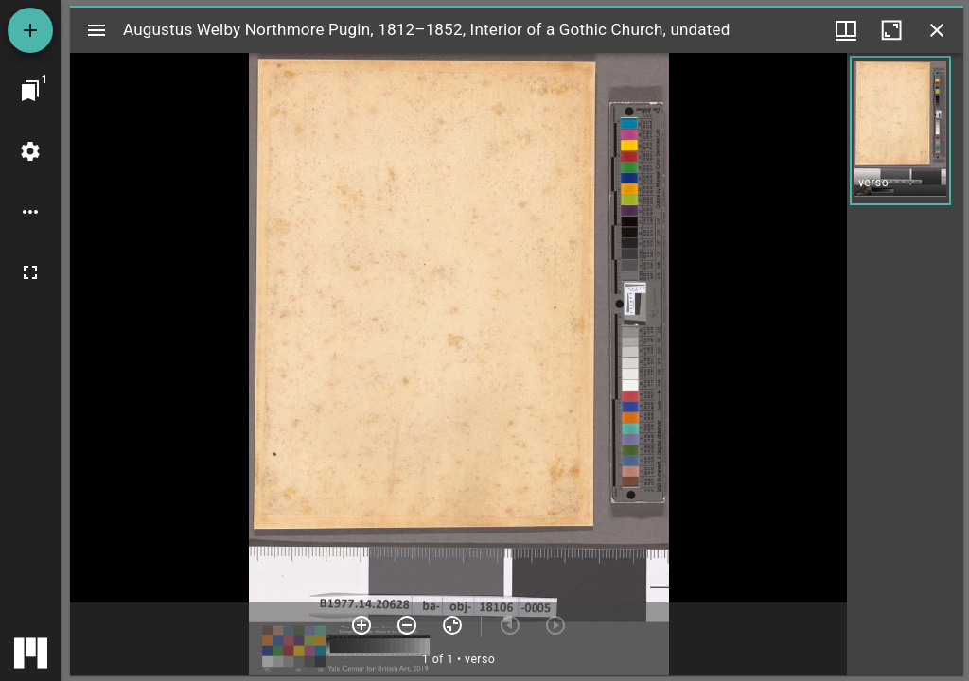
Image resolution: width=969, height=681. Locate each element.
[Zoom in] (361, 625)
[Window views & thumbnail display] (846, 30)
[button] (900, 131)
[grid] (905, 364)
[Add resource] (30, 30)
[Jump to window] (30, 91)
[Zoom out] (407, 625)
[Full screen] (30, 272)
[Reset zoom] (452, 625)
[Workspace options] (30, 212)
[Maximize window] (891, 30)
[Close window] (937, 30)
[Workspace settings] (30, 151)
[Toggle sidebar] (96, 30)
